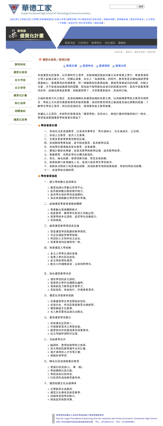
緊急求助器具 (137, 19)
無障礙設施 (122, 19)
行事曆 (35, 19)
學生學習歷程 (85, 23)
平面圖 (63, 23)
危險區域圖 (109, 19)
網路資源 (86, 19)
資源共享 (72, 23)
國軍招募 (71, 19)
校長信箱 (96, 19)
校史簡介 (15, 19)
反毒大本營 (60, 19)
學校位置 (25, 19)
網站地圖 (99, 23)
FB (79, 19)
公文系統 (150, 19)
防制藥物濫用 (46, 19)
